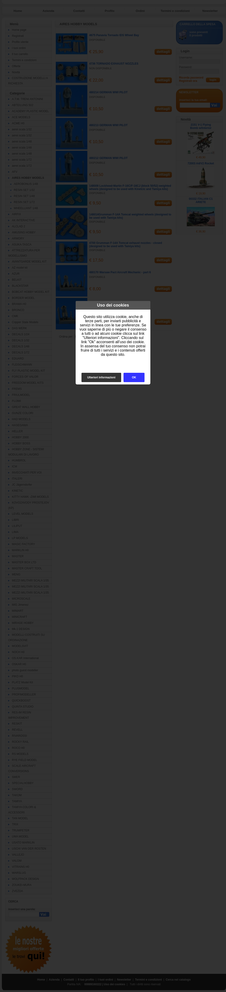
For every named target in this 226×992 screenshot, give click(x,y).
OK (134, 377)
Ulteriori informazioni (101, 377)
